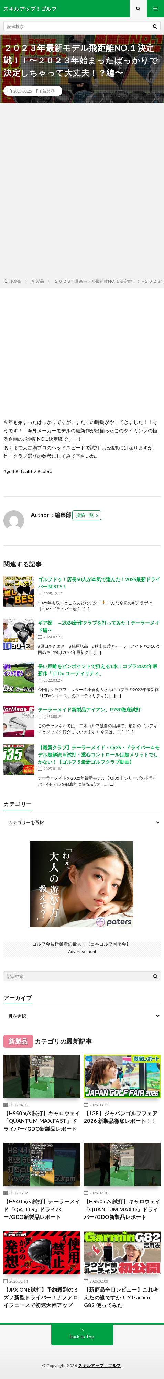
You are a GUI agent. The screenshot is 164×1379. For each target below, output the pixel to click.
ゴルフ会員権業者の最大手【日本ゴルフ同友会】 (81, 944)
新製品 (48, 91)
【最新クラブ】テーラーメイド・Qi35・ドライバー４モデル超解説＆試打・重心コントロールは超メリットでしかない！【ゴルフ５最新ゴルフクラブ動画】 (99, 754)
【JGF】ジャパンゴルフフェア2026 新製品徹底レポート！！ (121, 1117)
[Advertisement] (82, 192)
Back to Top (82, 1336)
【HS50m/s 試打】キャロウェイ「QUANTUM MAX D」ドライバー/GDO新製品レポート (122, 1209)
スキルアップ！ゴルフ (99, 1365)
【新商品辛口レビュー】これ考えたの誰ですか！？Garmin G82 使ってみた (121, 1297)
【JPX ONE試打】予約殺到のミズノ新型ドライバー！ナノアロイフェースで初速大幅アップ (41, 1297)
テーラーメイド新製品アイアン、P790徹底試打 (89, 709)
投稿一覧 (85, 515)
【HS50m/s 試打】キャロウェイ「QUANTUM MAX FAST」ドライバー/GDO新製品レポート (41, 1121)
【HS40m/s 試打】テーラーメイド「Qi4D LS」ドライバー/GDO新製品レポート (41, 1209)
